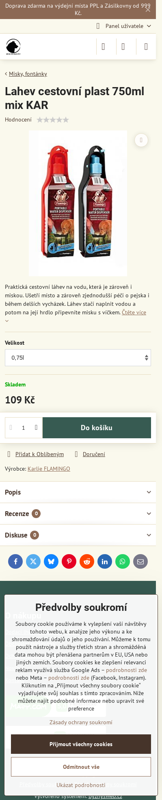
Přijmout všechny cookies (81, 744)
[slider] (53, 120)
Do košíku (96, 427)
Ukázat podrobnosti (81, 785)
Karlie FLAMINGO (49, 468)
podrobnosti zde (126, 670)
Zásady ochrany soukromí (81, 722)
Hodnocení (18, 119)
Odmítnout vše (81, 766)
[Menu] (146, 46)
